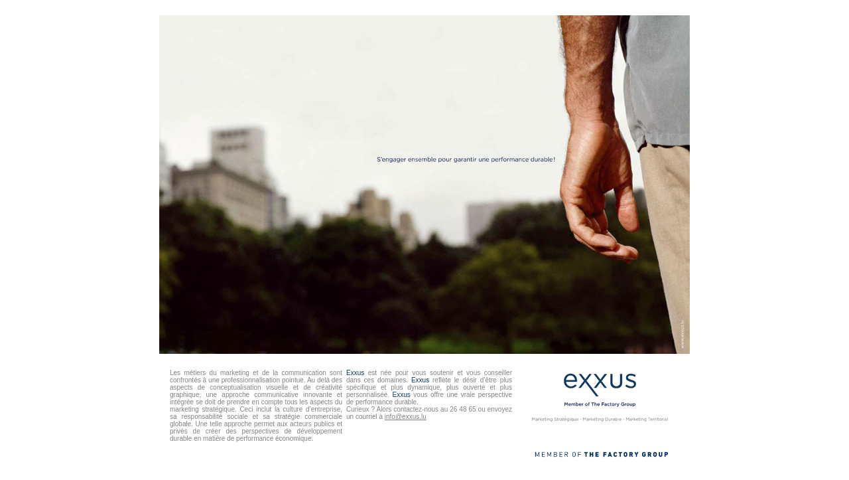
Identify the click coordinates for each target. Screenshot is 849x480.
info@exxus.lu (405, 416)
